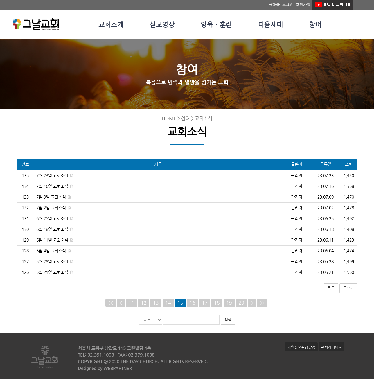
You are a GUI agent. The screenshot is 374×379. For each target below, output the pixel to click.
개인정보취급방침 (301, 347)
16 (192, 303)
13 (156, 303)
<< (110, 303)
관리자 (296, 175)
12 (144, 303)
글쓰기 (348, 288)
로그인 (287, 4)
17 (205, 303)
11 (131, 303)
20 (241, 303)
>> (262, 303)
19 (229, 303)
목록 (331, 288)
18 (217, 303)
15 (180, 303)
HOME (274, 4)
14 (168, 303)
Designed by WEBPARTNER (105, 368)
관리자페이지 (331, 347)
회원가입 (303, 4)
